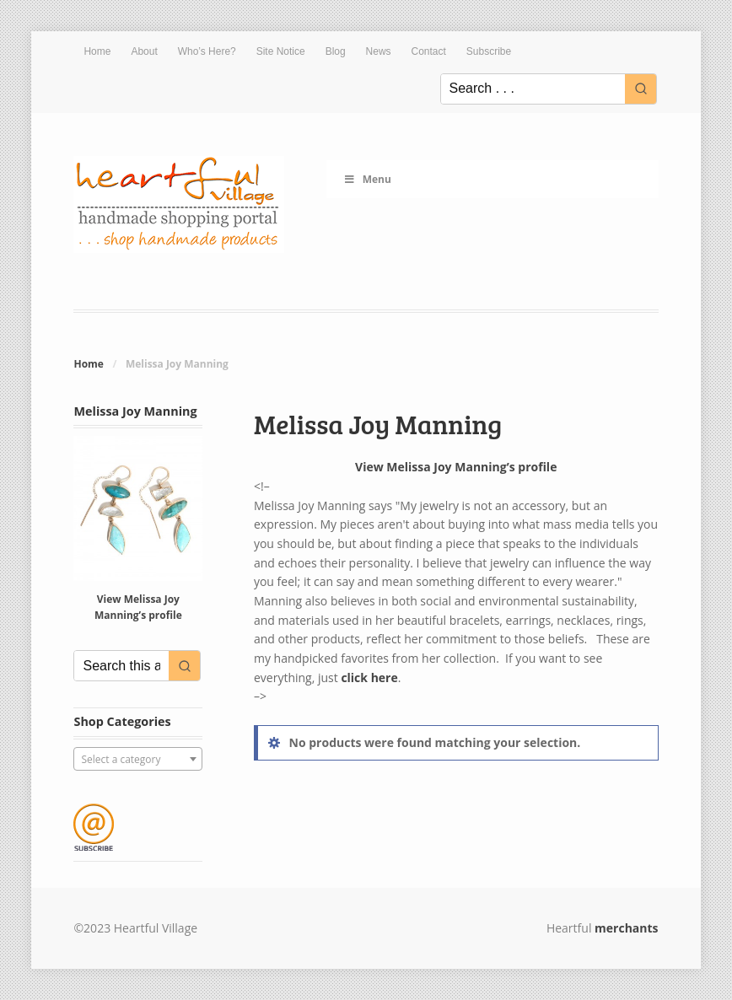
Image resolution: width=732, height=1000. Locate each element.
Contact (429, 51)
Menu (367, 179)
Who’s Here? (207, 51)
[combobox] (137, 759)
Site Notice (280, 51)
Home (96, 51)
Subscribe (488, 51)
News (378, 51)
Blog (336, 51)
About (144, 51)
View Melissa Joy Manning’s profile (456, 467)
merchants (626, 928)
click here (369, 677)
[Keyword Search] (533, 89)
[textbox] (138, 760)
